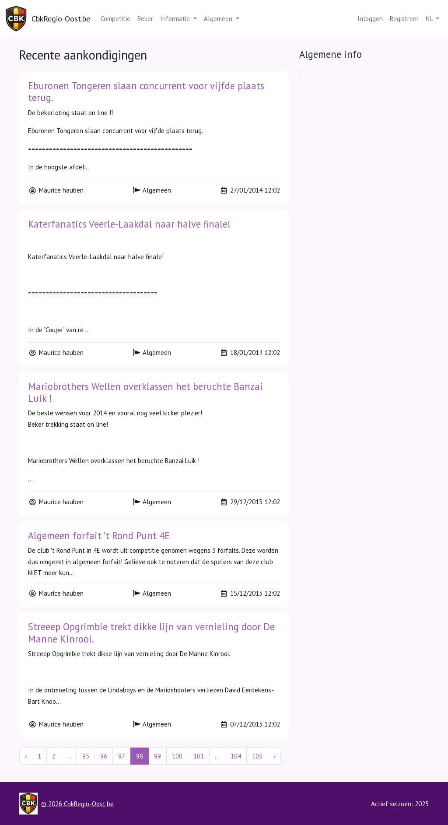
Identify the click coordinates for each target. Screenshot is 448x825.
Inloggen (370, 18)
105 (257, 756)
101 (198, 756)
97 (121, 756)
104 (236, 756)
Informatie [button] (176, 18)
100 (177, 756)
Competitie (115, 18)
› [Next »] (274, 756)
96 (103, 756)
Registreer (404, 18)
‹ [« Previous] (26, 756)
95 (85, 756)
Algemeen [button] (219, 18)
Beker (145, 18)
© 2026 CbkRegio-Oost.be (77, 804)
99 (157, 756)
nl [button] (430, 18)
